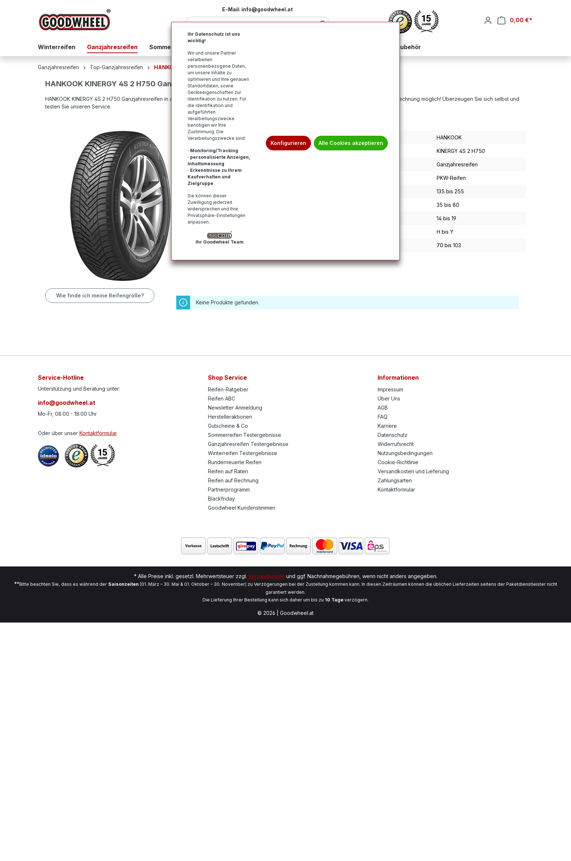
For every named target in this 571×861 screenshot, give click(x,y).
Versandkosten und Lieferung (413, 471)
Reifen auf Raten (228, 471)
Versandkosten (266, 576)
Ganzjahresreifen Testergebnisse (248, 444)
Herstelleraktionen (230, 417)
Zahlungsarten (395, 480)
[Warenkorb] (515, 20)
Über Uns (389, 398)
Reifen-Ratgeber (228, 389)
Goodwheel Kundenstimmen (241, 508)
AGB (383, 407)
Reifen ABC (221, 398)
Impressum (390, 389)
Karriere (387, 426)
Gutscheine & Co (228, 426)
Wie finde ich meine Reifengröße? (100, 295)
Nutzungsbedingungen (405, 453)
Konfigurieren (288, 143)
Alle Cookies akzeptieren (351, 143)
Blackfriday (221, 498)
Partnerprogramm (229, 489)
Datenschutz (392, 435)
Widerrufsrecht (396, 444)
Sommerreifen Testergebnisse (244, 435)
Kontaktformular (98, 433)
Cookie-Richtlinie (398, 462)
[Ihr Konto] (488, 20)
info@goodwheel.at (66, 402)
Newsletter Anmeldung (235, 407)
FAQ (382, 417)
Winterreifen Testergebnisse (242, 453)
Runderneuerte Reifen (234, 462)
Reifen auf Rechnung (233, 480)
